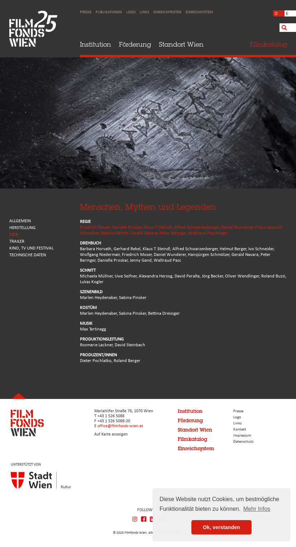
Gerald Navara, (144, 233)
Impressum (242, 436)
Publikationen (109, 12)
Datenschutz (243, 442)
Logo (130, 12)
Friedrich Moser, (96, 227)
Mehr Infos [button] (257, 509)
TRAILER (16, 241)
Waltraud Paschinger (208, 233)
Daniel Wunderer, (238, 227)
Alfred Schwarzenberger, (197, 227)
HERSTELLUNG (22, 227)
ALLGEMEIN (20, 221)
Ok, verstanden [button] (221, 527)
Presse (85, 12)
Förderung (135, 44)
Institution (95, 44)
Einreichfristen (167, 12)
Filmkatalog (192, 439)
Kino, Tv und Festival (31, 248)
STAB (13, 234)
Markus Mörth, (115, 233)
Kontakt (239, 430)
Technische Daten (27, 255)
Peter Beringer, (173, 233)
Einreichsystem (199, 12)
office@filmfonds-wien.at (120, 426)
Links (144, 12)
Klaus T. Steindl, (159, 227)
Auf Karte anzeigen (111, 434)
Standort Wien (181, 44)
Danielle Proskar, (128, 227)
